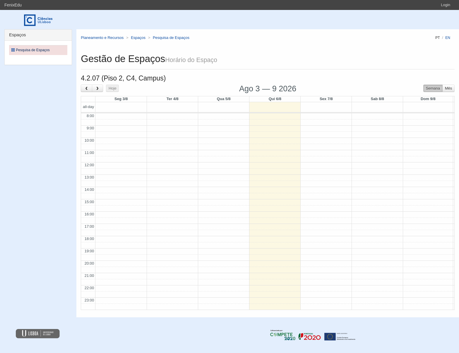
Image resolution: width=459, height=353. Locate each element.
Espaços (138, 37)
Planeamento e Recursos (102, 37)
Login (445, 5)
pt (437, 38)
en (447, 38)
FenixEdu (13, 5)
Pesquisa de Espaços (171, 37)
